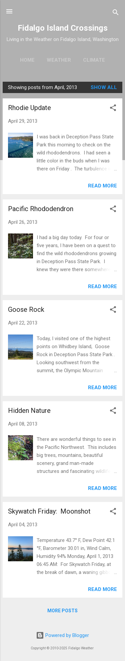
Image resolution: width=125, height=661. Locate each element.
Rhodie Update (29, 108)
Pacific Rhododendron (40, 209)
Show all (104, 87)
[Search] (116, 13)
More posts (62, 610)
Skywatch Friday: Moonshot (49, 511)
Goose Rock (26, 309)
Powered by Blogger (62, 635)
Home (27, 60)
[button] (113, 109)
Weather (59, 60)
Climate (94, 60)
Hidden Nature (29, 411)
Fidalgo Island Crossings (63, 28)
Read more (102, 186)
